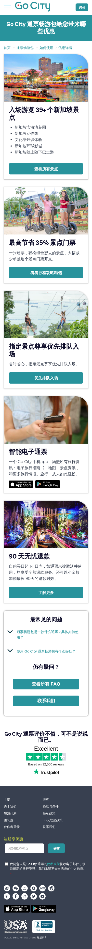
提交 (56, 848)
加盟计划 (10, 813)
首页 (7, 48)
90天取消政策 (53, 820)
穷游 (33, 888)
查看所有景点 (46, 169)
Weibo (7, 888)
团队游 (8, 820)
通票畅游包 (25, 48)
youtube (42, 896)
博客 (46, 800)
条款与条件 (51, 806)
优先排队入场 (46, 377)
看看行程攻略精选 (46, 272)
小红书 (42, 888)
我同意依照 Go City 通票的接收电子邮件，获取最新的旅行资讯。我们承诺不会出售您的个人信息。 (45, 866)
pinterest (7, 896)
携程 (51, 888)
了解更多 (46, 592)
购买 (82, 7)
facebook (16, 896)
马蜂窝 (24, 888)
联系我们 (46, 700)
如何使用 (46, 48)
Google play (43, 909)
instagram (24, 896)
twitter (33, 896)
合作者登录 (12, 827)
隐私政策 (49, 813)
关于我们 (10, 806)
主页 (7, 800)
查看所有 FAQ (46, 684)
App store (17, 909)
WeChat (16, 888)
